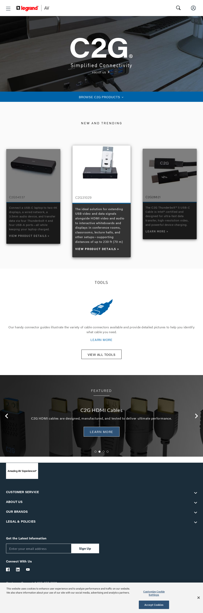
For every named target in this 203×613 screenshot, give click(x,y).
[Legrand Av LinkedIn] (18, 572)
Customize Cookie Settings (154, 593)
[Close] (198, 597)
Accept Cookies (153, 605)
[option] (102, 200)
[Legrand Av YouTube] (28, 572)
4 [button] (108, 454)
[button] (8, 8)
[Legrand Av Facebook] (8, 572)
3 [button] (104, 454)
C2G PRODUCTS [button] (101, 97)
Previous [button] (6, 418)
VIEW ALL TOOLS (102, 357)
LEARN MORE (101, 339)
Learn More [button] (101, 434)
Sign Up (85, 551)
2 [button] (99, 454)
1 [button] (95, 454)
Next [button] (196, 418)
